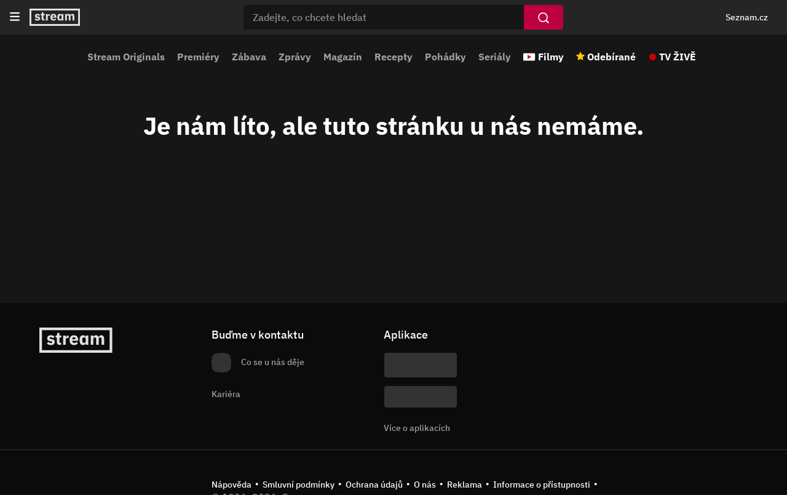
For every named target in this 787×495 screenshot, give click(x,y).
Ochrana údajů (374, 484)
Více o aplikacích (417, 427)
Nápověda (231, 484)
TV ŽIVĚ (677, 56)
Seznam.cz (747, 17)
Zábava (249, 56)
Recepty (393, 56)
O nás (425, 484)
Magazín (342, 56)
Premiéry (198, 56)
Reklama (464, 484)
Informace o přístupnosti (541, 484)
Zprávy (295, 56)
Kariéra (226, 394)
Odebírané (611, 56)
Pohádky (445, 56)
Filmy (551, 56)
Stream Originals (126, 56)
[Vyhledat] (543, 17)
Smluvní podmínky (298, 484)
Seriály (494, 56)
